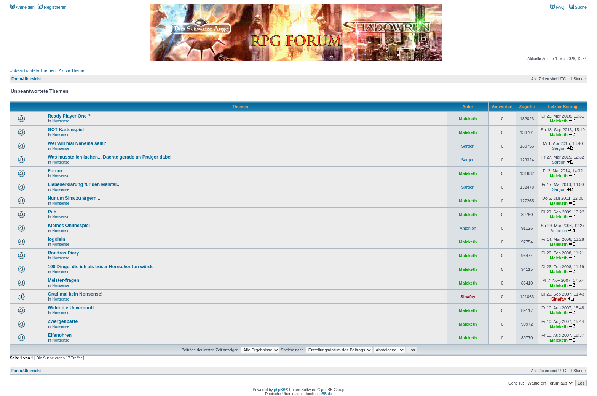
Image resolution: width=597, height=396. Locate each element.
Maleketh (468, 118)
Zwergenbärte (63, 321)
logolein (56, 239)
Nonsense (60, 121)
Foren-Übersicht (26, 79)
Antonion (468, 228)
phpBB (279, 390)
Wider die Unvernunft (71, 307)
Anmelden (22, 7)
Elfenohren (60, 335)
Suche (578, 7)
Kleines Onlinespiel (69, 225)
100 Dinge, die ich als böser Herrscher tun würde (100, 266)
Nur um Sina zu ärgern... (74, 198)
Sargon (467, 146)
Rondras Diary (63, 253)
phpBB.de (323, 394)
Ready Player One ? (69, 116)
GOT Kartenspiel (66, 129)
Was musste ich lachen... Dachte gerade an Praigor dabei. (110, 157)
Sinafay (467, 296)
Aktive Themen (72, 70)
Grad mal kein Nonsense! (75, 294)
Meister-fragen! (64, 280)
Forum (55, 170)
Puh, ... (55, 212)
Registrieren (52, 7)
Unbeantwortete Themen (33, 70)
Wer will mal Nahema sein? (77, 143)
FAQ (557, 7)
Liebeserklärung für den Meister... (84, 184)
